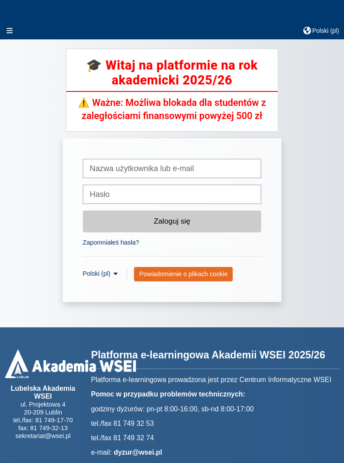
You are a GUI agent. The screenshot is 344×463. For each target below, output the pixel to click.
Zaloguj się (172, 221)
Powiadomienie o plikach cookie (183, 273)
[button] (321, 31)
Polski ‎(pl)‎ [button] (97, 273)
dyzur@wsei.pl (138, 452)
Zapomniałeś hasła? (111, 242)
